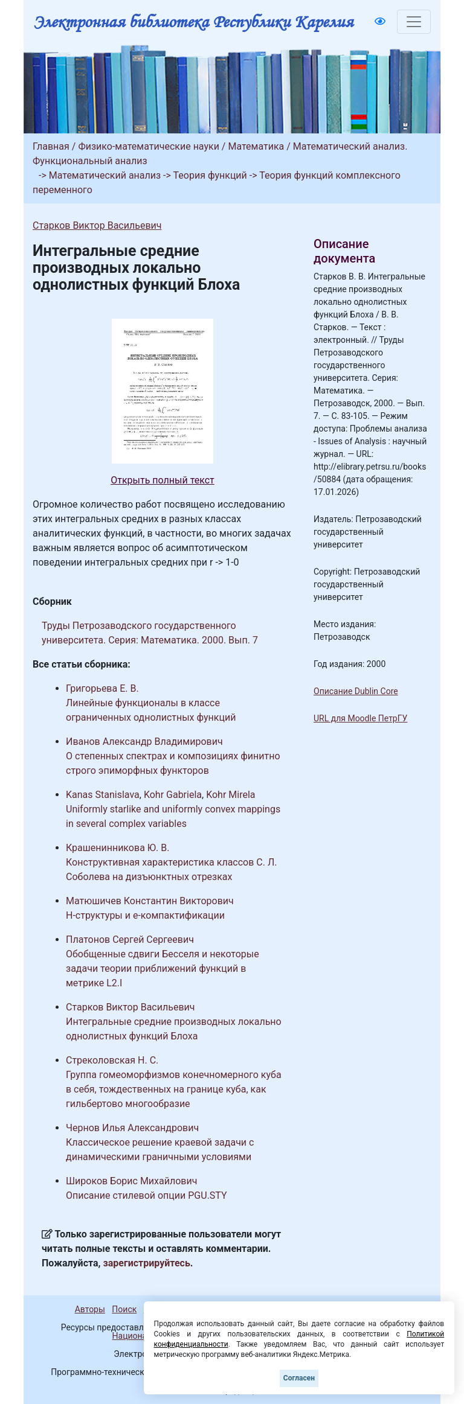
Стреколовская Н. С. (112, 1060)
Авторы (90, 1309)
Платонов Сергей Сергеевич (130, 939)
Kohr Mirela (230, 794)
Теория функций (210, 175)
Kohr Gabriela (173, 794)
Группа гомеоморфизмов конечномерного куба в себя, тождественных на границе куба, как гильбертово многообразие (174, 1089)
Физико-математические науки (148, 146)
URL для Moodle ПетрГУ (360, 718)
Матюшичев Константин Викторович (150, 901)
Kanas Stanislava (103, 794)
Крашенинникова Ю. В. (117, 848)
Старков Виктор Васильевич (97, 225)
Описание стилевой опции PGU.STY (146, 1195)
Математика (256, 146)
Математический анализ (105, 175)
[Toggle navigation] (414, 22)
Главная (51, 146)
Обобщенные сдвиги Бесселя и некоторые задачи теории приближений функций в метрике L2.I (162, 968)
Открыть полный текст (162, 480)
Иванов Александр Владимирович (144, 741)
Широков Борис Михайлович (131, 1181)
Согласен (299, 1378)
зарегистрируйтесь (146, 1263)
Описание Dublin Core (356, 691)
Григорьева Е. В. (102, 688)
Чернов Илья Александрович (132, 1128)
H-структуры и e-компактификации (145, 915)
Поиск (124, 1309)
